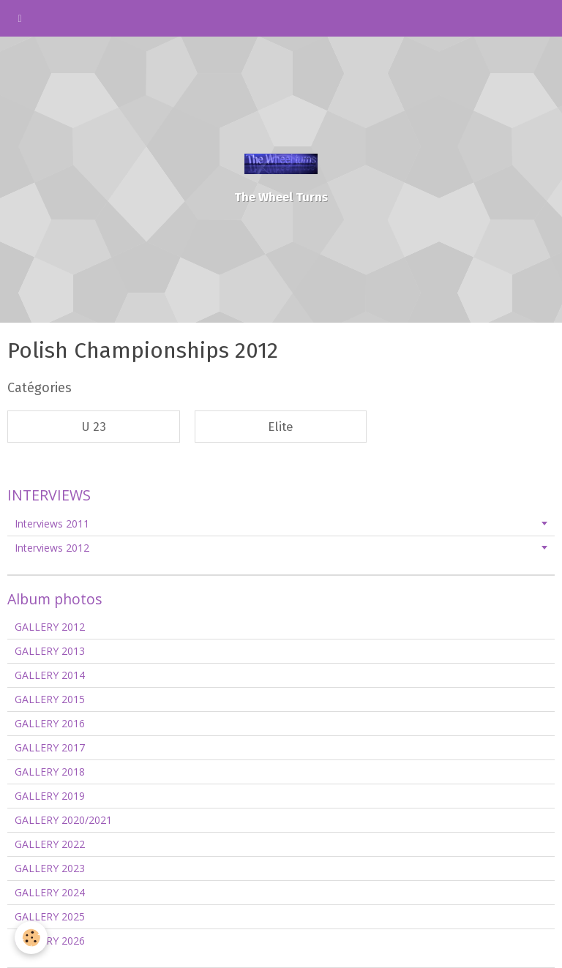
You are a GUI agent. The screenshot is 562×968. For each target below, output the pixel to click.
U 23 (93, 426)
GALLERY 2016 (50, 723)
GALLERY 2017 (50, 747)
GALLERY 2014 (50, 675)
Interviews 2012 (52, 548)
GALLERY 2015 (50, 699)
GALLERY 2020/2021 (63, 820)
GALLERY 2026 (50, 941)
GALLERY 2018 (50, 771)
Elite (280, 426)
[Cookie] (31, 937)
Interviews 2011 (52, 523)
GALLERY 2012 (50, 627)
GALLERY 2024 (50, 892)
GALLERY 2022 (50, 844)
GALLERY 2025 (50, 916)
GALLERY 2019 (50, 796)
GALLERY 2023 (50, 868)
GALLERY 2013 (50, 651)
